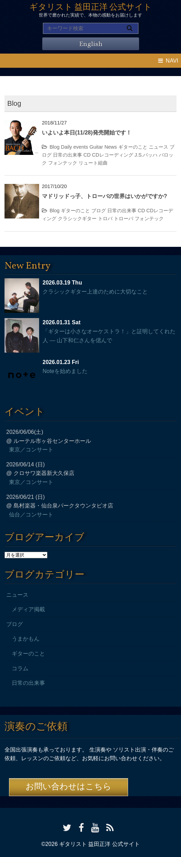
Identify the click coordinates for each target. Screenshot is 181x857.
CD (87, 155)
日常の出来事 (67, 155)
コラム (20, 668)
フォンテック (62, 163)
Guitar (96, 147)
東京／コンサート (31, 450)
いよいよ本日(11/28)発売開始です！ (87, 133)
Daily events (74, 147)
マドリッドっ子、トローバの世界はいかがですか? (104, 196)
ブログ (98, 210)
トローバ (123, 218)
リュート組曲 (93, 163)
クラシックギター (77, 218)
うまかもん (25, 639)
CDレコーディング (112, 155)
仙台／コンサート (31, 515)
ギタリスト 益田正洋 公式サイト (90, 7)
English (90, 44)
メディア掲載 (28, 609)
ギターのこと (132, 147)
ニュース (158, 147)
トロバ (105, 218)
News (111, 147)
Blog (54, 147)
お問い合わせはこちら (68, 787)
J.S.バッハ (146, 155)
